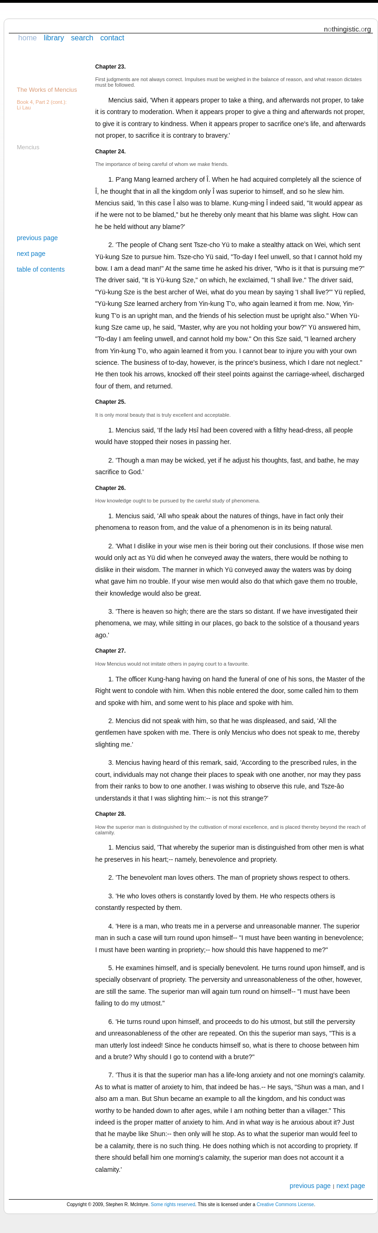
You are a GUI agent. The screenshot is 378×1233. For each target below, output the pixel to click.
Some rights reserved (173, 1204)
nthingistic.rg (347, 29)
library (54, 37)
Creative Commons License (285, 1204)
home (27, 37)
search (82, 37)
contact (112, 37)
